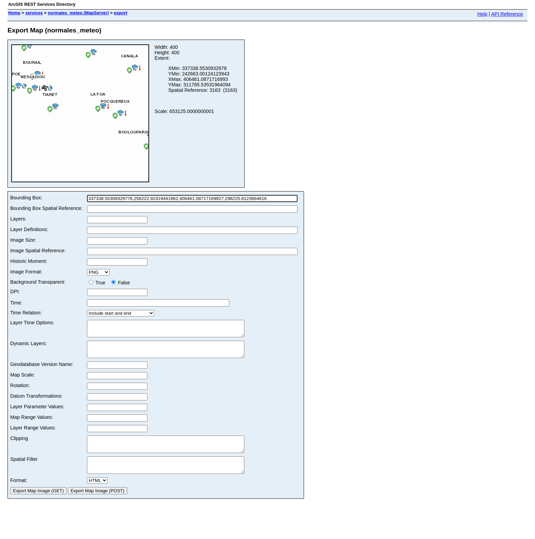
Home (14, 12)
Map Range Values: (31, 423)
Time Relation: (26, 312)
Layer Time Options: (32, 322)
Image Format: (26, 271)
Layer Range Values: (33, 434)
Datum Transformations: (36, 402)
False (120, 282)
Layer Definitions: (29, 229)
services (34, 12)
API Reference (507, 14)
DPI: (15, 291)
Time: (16, 303)
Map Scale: (22, 381)
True (98, 282)
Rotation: (20, 391)
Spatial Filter (24, 468)
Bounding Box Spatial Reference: (46, 208)
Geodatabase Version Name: (41, 370)
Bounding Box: (26, 197)
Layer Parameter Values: (37, 412)
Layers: (18, 219)
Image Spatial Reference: (38, 250)
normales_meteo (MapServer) (78, 12)
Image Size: (23, 240)
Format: (18, 492)
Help (482, 14)
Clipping (19, 444)
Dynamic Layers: (28, 346)
